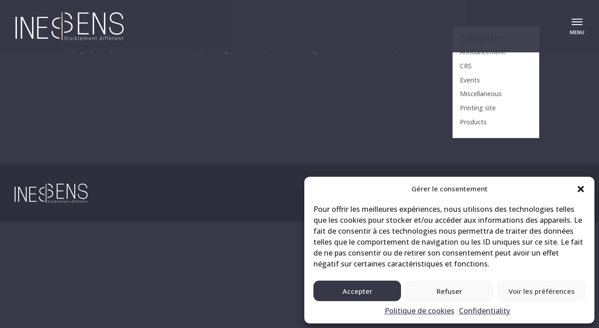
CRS (466, 66)
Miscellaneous (481, 93)
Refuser (449, 291)
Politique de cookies (419, 311)
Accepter (357, 291)
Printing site (478, 107)
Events (470, 80)
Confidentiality (484, 311)
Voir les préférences (542, 291)
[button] (580, 189)
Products (473, 122)
